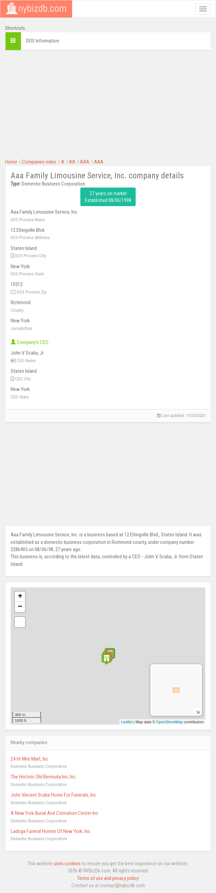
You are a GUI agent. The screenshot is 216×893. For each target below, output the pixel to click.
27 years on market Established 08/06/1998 (108, 197)
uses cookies (67, 863)
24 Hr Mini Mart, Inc (29, 759)
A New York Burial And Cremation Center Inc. (55, 813)
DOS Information (42, 41)
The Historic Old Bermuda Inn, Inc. (44, 777)
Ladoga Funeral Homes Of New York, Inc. (51, 831)
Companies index (39, 162)
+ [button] (20, 597)
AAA (84, 162)
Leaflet (127, 722)
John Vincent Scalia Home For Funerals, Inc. (54, 795)
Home (11, 162)
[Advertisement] (108, 104)
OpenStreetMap (169, 722)
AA (72, 162)
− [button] (20, 607)
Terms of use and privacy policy (108, 878)
